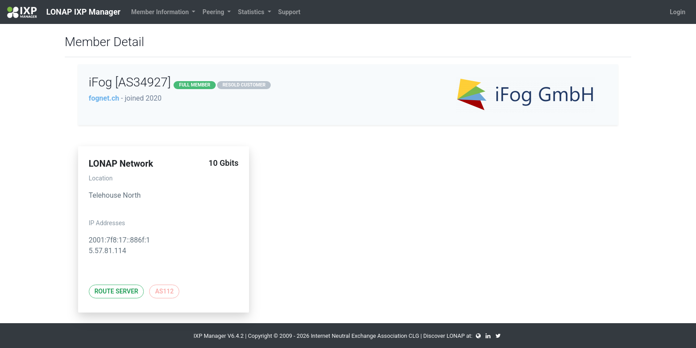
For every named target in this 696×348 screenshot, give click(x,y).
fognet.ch (104, 98)
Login (677, 12)
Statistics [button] (252, 12)
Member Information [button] (160, 12)
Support (289, 12)
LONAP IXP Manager (63, 12)
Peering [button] (213, 12)
